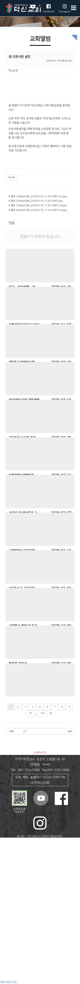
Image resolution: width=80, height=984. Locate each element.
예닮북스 (4, 964)
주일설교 (4, 867)
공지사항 (4, 925)
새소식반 (4, 892)
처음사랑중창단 (8, 882)
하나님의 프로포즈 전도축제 (14, 917)
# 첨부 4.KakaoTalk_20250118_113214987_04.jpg (38, 210)
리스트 (11, 177)
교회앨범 (4, 935)
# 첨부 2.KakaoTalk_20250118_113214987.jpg (35, 200)
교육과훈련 (6, 950)
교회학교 (4, 889)
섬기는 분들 (6, 853)
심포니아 (4, 953)
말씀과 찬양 (6, 864)
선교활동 (4, 910)
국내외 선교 (6, 914)
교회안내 (4, 843)
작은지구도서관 (8, 967)
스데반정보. (48, 840)
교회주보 (4, 932)
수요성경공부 (7, 971)
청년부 (3, 907)
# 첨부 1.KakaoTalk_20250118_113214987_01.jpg (38, 196)
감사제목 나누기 (8, 946)
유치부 (3, 896)
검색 (69, 731)
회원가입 (4, 982)
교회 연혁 (5, 850)
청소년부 (4, 903)
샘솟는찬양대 (7, 871)
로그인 (13, 982)
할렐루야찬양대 (8, 875)
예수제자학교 (7, 975)
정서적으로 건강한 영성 (12, 978)
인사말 (3, 846)
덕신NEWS (6, 942)
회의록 (3, 928)
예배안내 (4, 857)
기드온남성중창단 (9, 878)
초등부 (3, 900)
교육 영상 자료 (7, 960)
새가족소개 (6, 939)
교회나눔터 (6, 921)
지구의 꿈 (5, 957)
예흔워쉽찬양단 (8, 885)
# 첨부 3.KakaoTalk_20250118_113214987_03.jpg (38, 205)
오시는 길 (5, 860)
